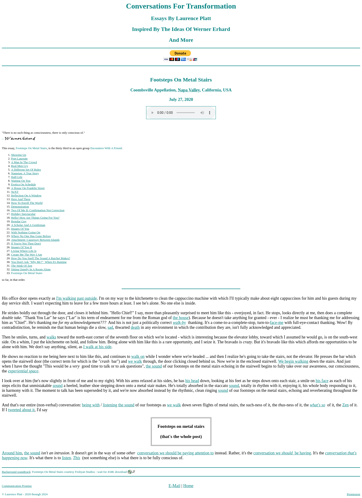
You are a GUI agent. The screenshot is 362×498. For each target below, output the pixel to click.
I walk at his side (97, 346)
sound (58, 385)
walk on (138, 356)
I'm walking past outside (76, 298)
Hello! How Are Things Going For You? (35, 217)
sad (110, 327)
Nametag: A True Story (25, 173)
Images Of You (20, 228)
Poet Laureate (19, 158)
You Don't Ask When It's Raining (38, 262)
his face (322, 380)
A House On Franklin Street (28, 188)
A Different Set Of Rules (26, 169)
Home (188, 485)
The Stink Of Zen (21, 265)
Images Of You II (21, 247)
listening (110, 405)
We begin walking (293, 361)
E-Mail (174, 485)
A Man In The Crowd (24, 162)
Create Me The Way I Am (26, 254)
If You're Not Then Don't (26, 243)
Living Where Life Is (23, 251)
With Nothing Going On (25, 232)
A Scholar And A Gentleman (28, 225)
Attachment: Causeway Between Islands (35, 239)
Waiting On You (20, 180)
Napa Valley (189, 90)
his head (192, 380)
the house (180, 317)
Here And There (20, 199)
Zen (345, 405)
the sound (154, 366)
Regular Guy (19, 221)
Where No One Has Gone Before (31, 236)
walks (51, 337)
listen (66, 458)
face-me (276, 322)
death (135, 327)
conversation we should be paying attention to (175, 453)
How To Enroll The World (26, 203)
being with (91, 405)
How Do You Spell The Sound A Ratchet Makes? (40, 258)
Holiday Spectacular (23, 214)
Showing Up (18, 155)
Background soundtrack (16, 472)
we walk (135, 361)
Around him (12, 453)
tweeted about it (21, 409)
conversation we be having (282, 453)
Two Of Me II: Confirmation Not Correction (37, 210)
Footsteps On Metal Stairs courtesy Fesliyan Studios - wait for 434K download (79, 472)
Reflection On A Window (26, 195)
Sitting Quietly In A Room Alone (31, 269)
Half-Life (16, 177)
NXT (15, 191)
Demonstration (20, 206)
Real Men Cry (19, 166)
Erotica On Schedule (23, 184)
